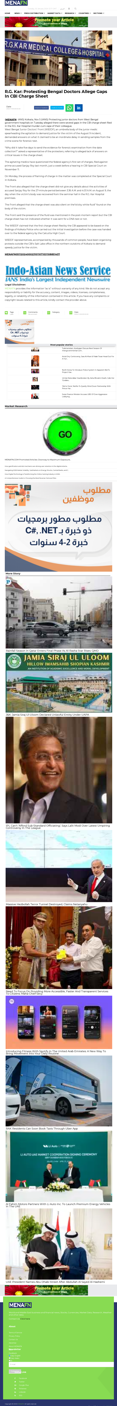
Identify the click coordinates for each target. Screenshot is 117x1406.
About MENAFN (15, 1342)
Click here (25, 1314)
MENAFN (10, 119)
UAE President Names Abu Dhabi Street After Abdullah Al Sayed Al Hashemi (55, 1277)
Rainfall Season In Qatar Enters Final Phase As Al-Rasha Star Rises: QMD (52, 650)
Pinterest (20, 1384)
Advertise (12, 1338)
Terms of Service (15, 1328)
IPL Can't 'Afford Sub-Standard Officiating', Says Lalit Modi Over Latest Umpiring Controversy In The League (58, 825)
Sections (97, 13)
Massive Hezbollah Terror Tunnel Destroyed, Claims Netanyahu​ (46, 902)
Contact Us (13, 1335)
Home (7, 13)
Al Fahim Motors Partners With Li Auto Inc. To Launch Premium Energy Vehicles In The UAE (58, 1201)
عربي (62, 8)
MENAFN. (21, 1399)
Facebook (21, 1374)
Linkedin (20, 1387)
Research (69, 13)
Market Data (54, 13)
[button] (69, 8)
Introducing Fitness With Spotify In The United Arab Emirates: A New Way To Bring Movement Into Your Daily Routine (56, 1049)
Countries (84, 13)
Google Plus (22, 1380)
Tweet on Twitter (57, 108)
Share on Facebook (41, 108)
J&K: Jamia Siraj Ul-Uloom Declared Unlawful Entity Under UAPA (47, 714)
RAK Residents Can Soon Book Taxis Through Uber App (42, 1125)
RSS (18, 1391)
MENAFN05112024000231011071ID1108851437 (32, 254)
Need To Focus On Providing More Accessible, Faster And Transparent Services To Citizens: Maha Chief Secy (57, 990)
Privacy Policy (14, 1331)
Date (8, 106)
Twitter (20, 1377)
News (17, 13)
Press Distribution (33, 13)
